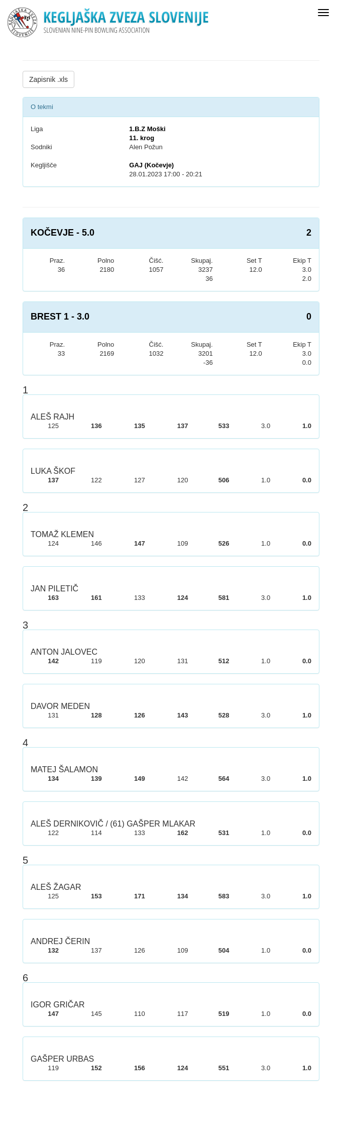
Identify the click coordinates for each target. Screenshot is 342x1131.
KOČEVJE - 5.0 (62, 233)
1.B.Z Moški (147, 129)
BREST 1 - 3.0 (60, 317)
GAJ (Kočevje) (151, 165)
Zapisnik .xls (48, 79)
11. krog (141, 138)
